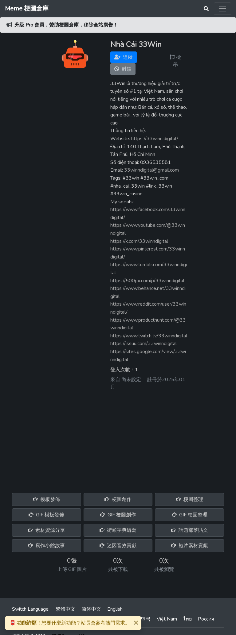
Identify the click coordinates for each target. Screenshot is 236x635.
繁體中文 (65, 609)
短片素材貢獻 (189, 545)
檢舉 (175, 61)
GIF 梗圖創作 (118, 514)
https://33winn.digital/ (154, 138)
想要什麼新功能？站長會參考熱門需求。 (70, 623)
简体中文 (91, 609)
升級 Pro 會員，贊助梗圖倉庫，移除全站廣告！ (66, 25)
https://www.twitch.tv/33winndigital (148, 335)
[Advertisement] (118, 439)
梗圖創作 (118, 499)
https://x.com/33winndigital (139, 241)
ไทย (187, 619)
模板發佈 (46, 499)
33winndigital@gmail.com (151, 170)
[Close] (136, 622)
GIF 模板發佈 (46, 514)
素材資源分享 (46, 530)
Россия (206, 619)
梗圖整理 (189, 499)
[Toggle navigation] (222, 8)
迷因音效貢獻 (118, 545)
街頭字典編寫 (118, 530)
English (115, 609)
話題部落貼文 (189, 530)
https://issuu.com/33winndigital (143, 343)
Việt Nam (167, 619)
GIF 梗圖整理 (189, 514)
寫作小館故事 (46, 545)
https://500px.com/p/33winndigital (147, 280)
